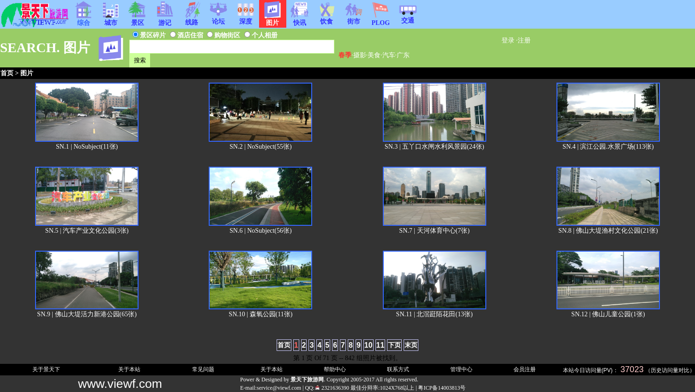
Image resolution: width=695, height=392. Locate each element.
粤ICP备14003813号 (441, 388)
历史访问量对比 (670, 370)
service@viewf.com (279, 388)
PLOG (380, 20)
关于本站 (129, 369)
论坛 (218, 18)
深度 (245, 18)
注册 (524, 40)
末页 (411, 345)
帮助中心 (335, 369)
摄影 (359, 55)
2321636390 (331, 388)
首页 (6, 73)
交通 (408, 17)
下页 (394, 345)
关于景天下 (46, 369)
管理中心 (461, 369)
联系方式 (398, 369)
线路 (191, 19)
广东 (403, 55)
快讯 (299, 19)
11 (380, 345)
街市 (353, 18)
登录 (508, 40)
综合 (83, 19)
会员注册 (525, 369)
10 (368, 345)
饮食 (326, 18)
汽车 (388, 55)
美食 (374, 55)
